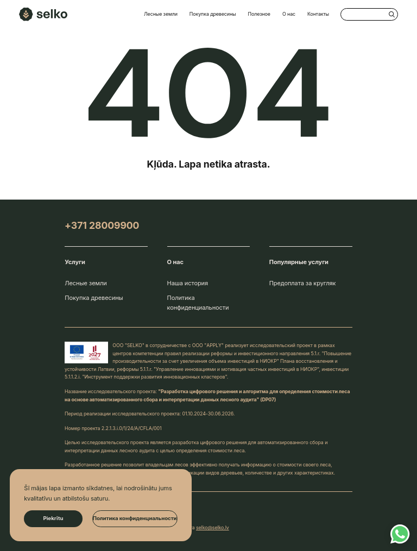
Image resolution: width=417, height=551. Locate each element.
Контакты (318, 14)
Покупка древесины (212, 14)
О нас (288, 14)
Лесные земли (161, 14)
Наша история (187, 283)
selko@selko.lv (212, 527)
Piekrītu (53, 518)
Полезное (259, 14)
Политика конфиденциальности (198, 302)
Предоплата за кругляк (302, 283)
